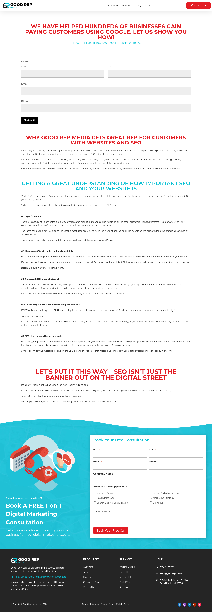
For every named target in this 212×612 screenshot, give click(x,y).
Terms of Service (90, 604)
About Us (151, 5)
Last (110, 66)
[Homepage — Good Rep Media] (17, 5)
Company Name (103, 475)
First (23, 66)
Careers (86, 577)
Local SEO (124, 572)
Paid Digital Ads (105, 499)
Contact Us (198, 5)
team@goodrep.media (171, 573)
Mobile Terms (123, 604)
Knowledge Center (92, 582)
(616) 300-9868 (167, 566)
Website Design (105, 495)
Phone (25, 101)
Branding (158, 504)
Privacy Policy (107, 604)
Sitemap (123, 587)
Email (24, 84)
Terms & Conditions (55, 585)
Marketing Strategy (163, 499)
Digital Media (125, 582)
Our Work (113, 5)
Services (127, 5)
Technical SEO (126, 577)
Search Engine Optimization (112, 504)
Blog (138, 5)
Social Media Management (167, 495)
